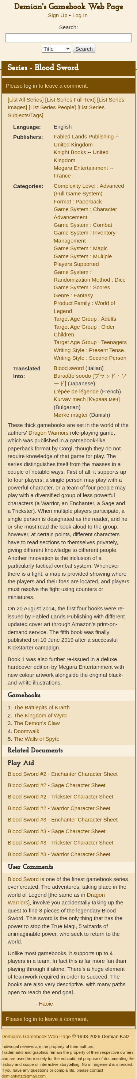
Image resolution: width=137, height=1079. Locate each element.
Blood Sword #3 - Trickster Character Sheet (60, 842)
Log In (80, 15)
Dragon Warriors (48, 433)
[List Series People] (52, 107)
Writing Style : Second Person (90, 358)
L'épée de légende (77, 391)
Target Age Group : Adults (85, 319)
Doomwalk (26, 731)
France (62, 175)
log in (30, 86)
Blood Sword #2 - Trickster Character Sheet (60, 796)
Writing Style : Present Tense (89, 350)
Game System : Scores (82, 287)
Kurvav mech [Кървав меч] (87, 399)
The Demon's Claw (37, 723)
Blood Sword (23, 879)
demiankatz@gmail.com (23, 1076)
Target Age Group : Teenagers (90, 342)
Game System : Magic (81, 248)
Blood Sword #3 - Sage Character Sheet (57, 831)
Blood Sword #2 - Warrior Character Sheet (59, 808)
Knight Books (71, 152)
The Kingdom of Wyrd (40, 715)
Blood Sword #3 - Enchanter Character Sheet (63, 819)
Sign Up (57, 15)
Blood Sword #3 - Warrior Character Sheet (59, 854)
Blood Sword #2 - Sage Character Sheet (57, 785)
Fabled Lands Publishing (84, 136)
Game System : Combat (83, 225)
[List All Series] (25, 99)
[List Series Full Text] (70, 99)
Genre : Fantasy (73, 295)
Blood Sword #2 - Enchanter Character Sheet (63, 774)
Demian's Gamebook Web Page (68, 7)
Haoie (46, 1003)
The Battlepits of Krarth (41, 707)
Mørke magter (72, 415)
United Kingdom (73, 144)
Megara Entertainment (82, 168)
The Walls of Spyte (36, 739)
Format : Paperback (78, 201)
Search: (68, 27)
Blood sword (69, 368)
